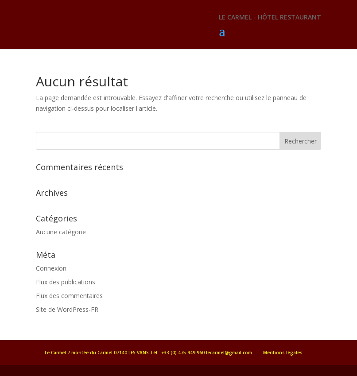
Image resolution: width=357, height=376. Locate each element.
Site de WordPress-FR (67, 309)
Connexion (51, 268)
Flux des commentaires (69, 295)
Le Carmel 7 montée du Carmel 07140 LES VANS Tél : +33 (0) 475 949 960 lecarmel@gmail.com (148, 352)
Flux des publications (65, 282)
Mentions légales (283, 352)
